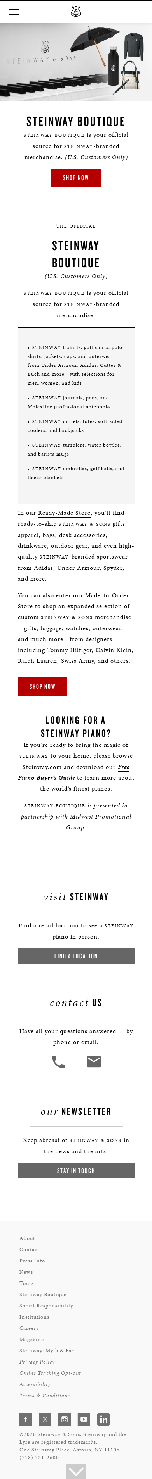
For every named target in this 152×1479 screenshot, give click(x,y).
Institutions (34, 1317)
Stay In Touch (76, 1170)
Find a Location (76, 956)
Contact (29, 1249)
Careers (28, 1328)
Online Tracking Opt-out (50, 1373)
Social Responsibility (46, 1305)
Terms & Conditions (44, 1395)
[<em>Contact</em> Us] (93, 1067)
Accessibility (35, 1384)
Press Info (32, 1260)
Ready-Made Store (64, 512)
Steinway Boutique (42, 1294)
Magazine (31, 1339)
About (27, 1238)
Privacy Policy (37, 1361)
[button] (13, 12)
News (26, 1272)
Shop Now (76, 178)
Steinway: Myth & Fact (47, 1350)
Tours (26, 1283)
